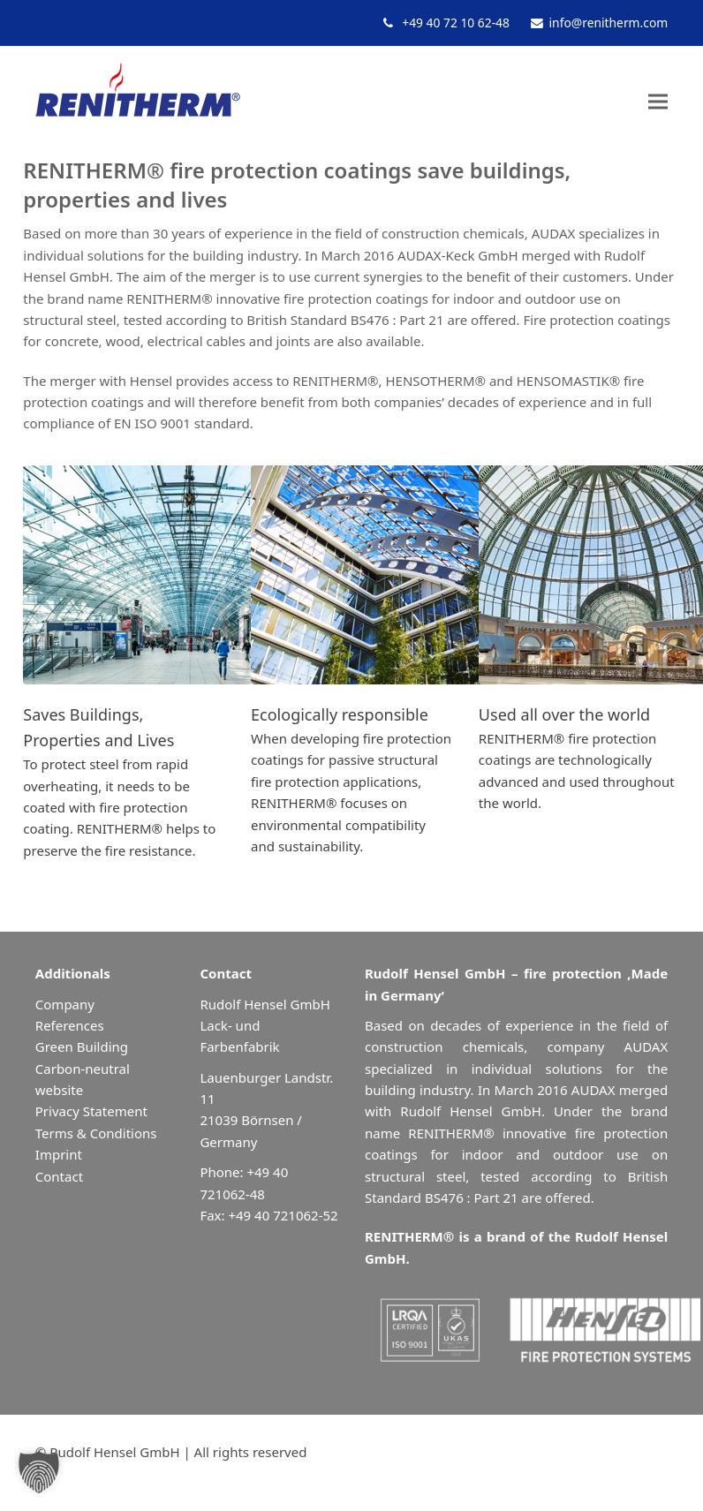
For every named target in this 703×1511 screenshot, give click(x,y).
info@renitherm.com (609, 22)
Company (64, 1004)
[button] (658, 101)
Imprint (58, 1154)
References (69, 1025)
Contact (59, 1176)
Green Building (81, 1046)
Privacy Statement (91, 1111)
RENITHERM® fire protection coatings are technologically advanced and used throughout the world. (577, 759)
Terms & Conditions (96, 1133)
